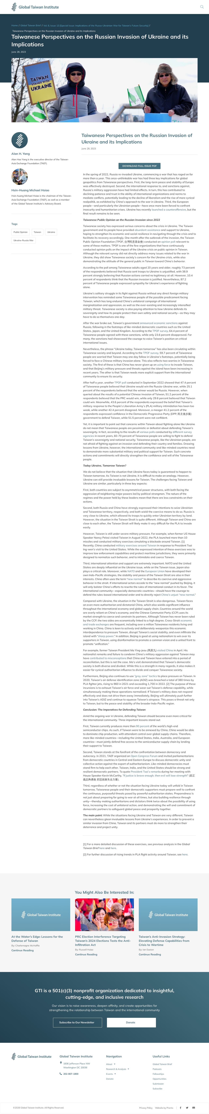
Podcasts (157, 1069)
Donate (109, 1079)
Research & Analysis (117, 1069)
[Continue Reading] (69, 951)
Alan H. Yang (20, 154)
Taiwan (37, 232)
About (110, 1064)
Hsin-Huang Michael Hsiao (30, 190)
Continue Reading (22, 950)
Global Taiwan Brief (30, 25)
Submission (158, 1084)
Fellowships (158, 1074)
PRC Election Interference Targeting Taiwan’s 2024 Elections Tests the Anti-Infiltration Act (103, 941)
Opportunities (159, 1079)
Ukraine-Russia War (23, 240)
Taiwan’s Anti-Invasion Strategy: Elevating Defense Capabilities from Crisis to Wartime (164, 941)
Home (14, 25)
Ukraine (51, 232)
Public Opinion (21, 232)
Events (111, 1074)
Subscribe (157, 1088)
